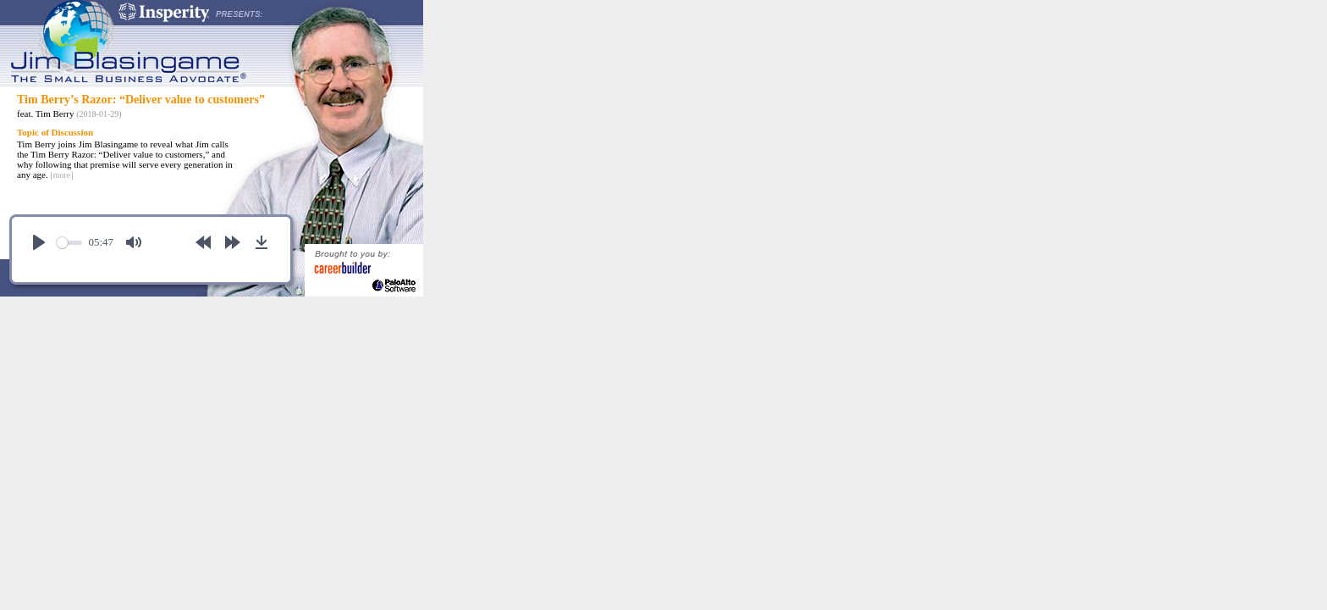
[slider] (69, 243)
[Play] (38, 242)
